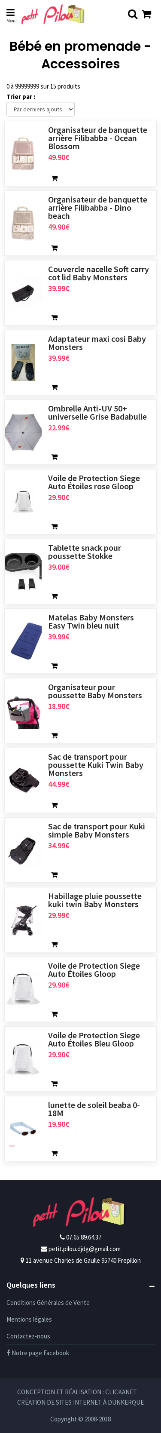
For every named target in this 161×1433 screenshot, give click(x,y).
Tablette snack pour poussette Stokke (84, 551)
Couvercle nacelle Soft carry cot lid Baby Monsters (98, 273)
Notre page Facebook (37, 1353)
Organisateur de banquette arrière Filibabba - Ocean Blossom (97, 137)
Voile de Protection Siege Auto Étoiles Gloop (94, 969)
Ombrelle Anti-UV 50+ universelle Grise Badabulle (97, 412)
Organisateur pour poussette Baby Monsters (95, 690)
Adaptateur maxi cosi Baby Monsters (97, 342)
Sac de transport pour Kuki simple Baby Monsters (96, 830)
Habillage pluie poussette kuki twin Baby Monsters (95, 899)
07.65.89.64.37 (83, 1237)
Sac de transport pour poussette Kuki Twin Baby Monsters (95, 764)
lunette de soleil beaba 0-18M (94, 1108)
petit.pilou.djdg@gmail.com (85, 1249)
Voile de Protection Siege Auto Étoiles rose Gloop (94, 482)
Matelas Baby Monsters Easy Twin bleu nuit (91, 621)
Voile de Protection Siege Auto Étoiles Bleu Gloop (94, 1039)
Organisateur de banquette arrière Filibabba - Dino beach (97, 207)
